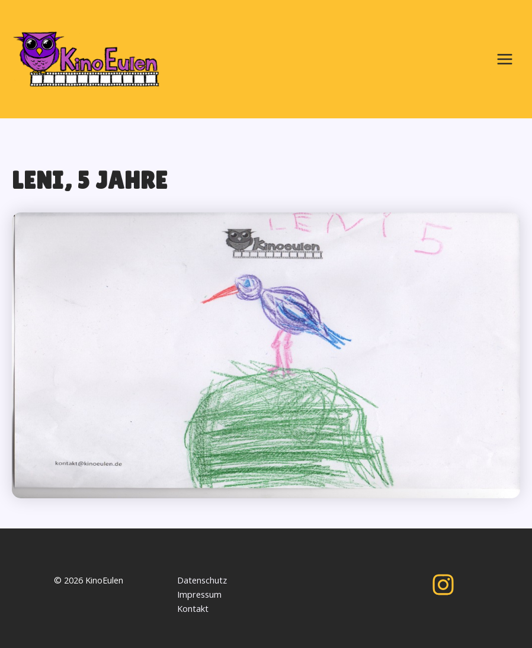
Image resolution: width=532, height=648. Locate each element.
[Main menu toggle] (504, 59)
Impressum (199, 594)
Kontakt (193, 608)
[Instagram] (443, 585)
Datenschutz (202, 580)
